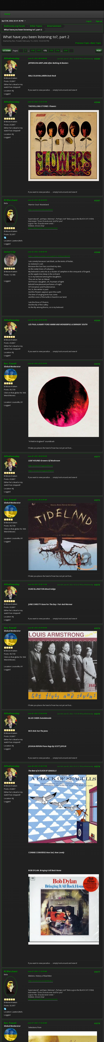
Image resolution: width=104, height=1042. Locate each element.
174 (57, 50)
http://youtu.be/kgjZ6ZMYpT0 (40, 465)
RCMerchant (11, 200)
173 (51, 50)
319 (65, 50)
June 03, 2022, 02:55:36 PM (37, 320)
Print (98, 51)
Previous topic (82, 43)
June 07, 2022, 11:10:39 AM (37, 971)
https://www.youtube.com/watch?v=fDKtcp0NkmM (49, 256)
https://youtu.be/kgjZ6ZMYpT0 (41, 471)
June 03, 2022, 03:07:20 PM (37, 363)
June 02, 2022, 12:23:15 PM (37, 102)
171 (39, 50)
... (29, 50)
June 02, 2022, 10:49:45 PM (37, 252)
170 (32, 50)
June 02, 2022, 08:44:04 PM (37, 200)
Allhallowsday (11, 58)
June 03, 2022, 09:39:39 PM (37, 456)
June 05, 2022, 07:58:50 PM (37, 713)
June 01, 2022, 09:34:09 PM (37, 58)
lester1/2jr (10, 251)
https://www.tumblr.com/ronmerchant (43, 228)
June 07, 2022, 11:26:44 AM (37, 1023)
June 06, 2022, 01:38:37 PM (37, 766)
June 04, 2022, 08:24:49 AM (37, 500)
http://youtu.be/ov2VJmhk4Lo (40, 981)
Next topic (96, 43)
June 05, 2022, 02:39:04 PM (37, 628)
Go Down (7, 51)
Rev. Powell (10, 363)
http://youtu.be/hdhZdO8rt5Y (40, 210)
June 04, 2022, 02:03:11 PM (37, 584)
